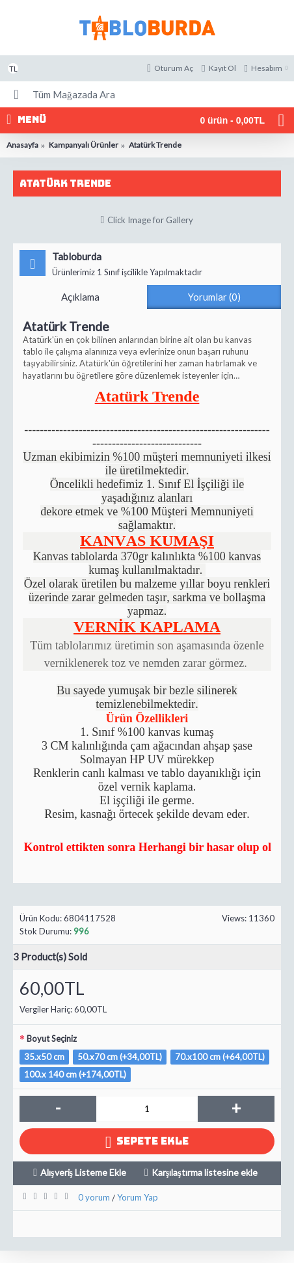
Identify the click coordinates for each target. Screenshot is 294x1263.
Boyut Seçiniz (52, 1038)
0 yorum (94, 1197)
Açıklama (80, 297)
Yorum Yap (137, 1197)
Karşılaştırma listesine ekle (205, 1172)
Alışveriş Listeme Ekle (83, 1172)
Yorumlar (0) (214, 297)
